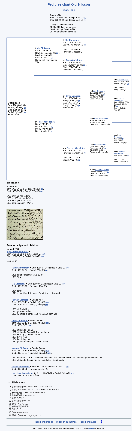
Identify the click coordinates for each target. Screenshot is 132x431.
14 (47, 302)
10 (43, 254)
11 (42, 256)
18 (47, 351)
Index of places (88, 422)
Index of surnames (66, 422)
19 (49, 353)
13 (63, 284)
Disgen (91, 428)
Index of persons (44, 422)
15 (47, 305)
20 (67, 367)
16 (47, 323)
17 (29, 325)
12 (47, 270)
